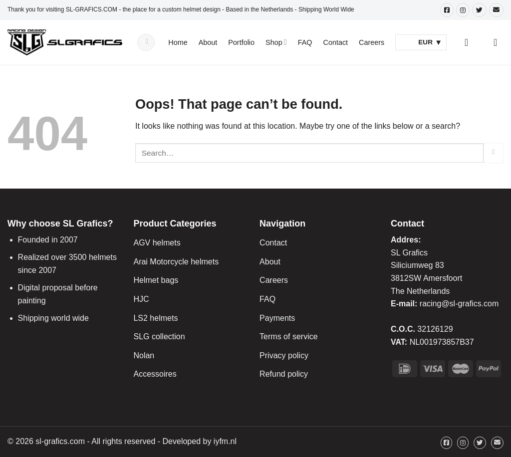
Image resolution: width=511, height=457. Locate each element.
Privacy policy (283, 355)
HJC (141, 299)
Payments (277, 318)
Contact (335, 42)
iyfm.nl (225, 441)
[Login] (470, 42)
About (208, 42)
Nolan (143, 355)
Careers (371, 42)
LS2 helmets (155, 318)
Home (177, 42)
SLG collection (159, 336)
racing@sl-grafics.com (459, 303)
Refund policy (283, 374)
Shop (276, 42)
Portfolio (241, 42)
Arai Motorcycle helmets (176, 261)
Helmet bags (155, 280)
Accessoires (154, 374)
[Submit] (147, 42)
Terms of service (288, 336)
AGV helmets (156, 242)
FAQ (305, 42)
